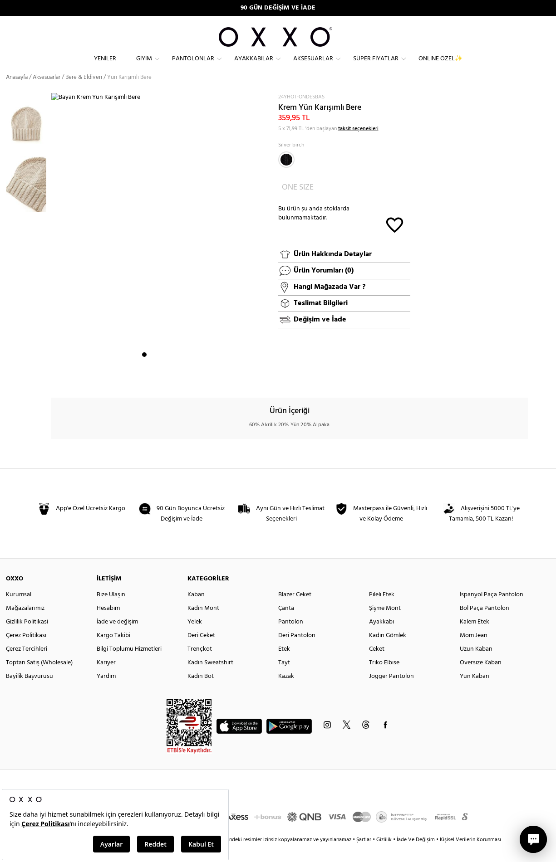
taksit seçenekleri (358, 144)
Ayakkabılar (253, 66)
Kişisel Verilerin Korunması (470, 855)
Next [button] (55, 249)
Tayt (284, 678)
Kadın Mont (203, 623)
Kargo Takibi (113, 651)
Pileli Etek (381, 610)
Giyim (144, 66)
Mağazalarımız (25, 623)
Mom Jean (473, 651)
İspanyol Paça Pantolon (491, 610)
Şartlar (364, 855)
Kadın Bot (200, 692)
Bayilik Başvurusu (29, 692)
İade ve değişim (117, 637)
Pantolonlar (193, 66)
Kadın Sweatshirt (210, 678)
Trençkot (199, 664)
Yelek (194, 637)
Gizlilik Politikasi (27, 637)
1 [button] (144, 377)
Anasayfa (17, 92)
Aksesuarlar (313, 66)
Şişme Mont (385, 623)
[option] (28, 138)
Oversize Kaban (481, 678)
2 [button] (152, 377)
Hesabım (108, 623)
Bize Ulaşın (111, 610)
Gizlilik (384, 855)
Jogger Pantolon (391, 692)
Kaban (196, 610)
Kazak (286, 692)
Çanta (286, 623)
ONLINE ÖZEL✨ (440, 66)
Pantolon (290, 637)
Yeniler (105, 66)
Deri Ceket (201, 651)
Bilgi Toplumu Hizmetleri (129, 664)
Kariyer (106, 678)
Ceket (376, 664)
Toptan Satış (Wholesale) (39, 678)
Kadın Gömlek (387, 651)
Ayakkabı (381, 637)
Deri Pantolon (296, 651)
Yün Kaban (474, 692)
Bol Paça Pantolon (484, 623)
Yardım (106, 692)
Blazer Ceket (294, 610)
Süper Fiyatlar (376, 66)
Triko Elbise (384, 678)
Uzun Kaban (476, 664)
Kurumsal (18, 610)
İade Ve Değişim (416, 855)
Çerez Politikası (26, 651)
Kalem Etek (474, 637)
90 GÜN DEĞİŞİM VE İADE (278, 8)
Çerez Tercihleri (26, 664)
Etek (284, 664)
